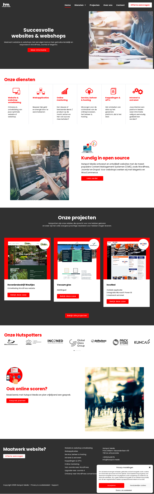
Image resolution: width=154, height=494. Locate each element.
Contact (120, 5)
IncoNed (111, 284)
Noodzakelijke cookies (138, 485)
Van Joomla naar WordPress (77, 467)
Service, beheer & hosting (89, 98)
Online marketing (62, 98)
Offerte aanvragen (140, 5)
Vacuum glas (64, 284)
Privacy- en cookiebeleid (124, 490)
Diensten (79, 5)
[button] (150, 467)
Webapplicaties (41, 97)
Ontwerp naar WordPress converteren (81, 474)
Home (68, 5)
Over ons (107, 5)
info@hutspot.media (111, 460)
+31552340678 (109, 457)
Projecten (95, 5)
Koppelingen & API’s (112, 98)
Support (55, 485)
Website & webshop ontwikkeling (14, 100)
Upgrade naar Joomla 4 (75, 470)
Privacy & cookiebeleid (40, 485)
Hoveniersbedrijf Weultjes (21, 284)
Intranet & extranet (135, 98)
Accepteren (111, 485)
